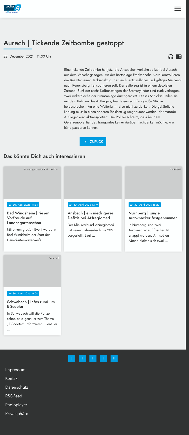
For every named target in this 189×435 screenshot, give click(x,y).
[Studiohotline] (103, 358)
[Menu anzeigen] (177, 8)
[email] (114, 358)
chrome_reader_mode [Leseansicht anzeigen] (179, 56)
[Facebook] (71, 358)
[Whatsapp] (92, 358)
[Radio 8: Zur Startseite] (48, 8)
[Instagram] (82, 358)
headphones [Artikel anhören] (171, 56)
